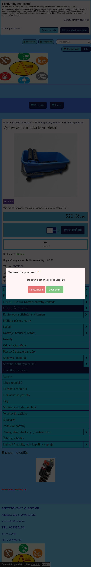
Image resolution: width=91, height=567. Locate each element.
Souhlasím (54, 289)
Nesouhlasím (36, 289)
